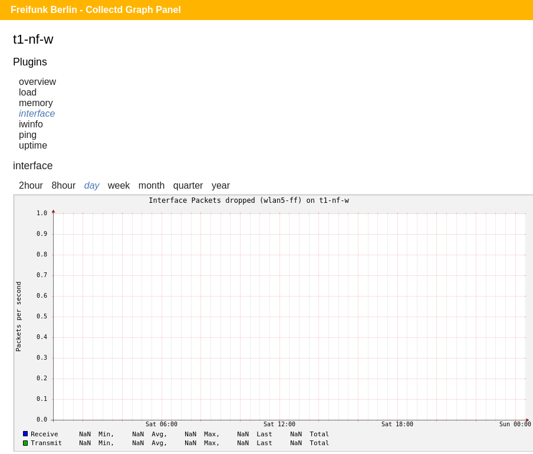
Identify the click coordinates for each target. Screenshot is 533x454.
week (119, 185)
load (28, 92)
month (151, 185)
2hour (31, 185)
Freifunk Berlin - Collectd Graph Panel (96, 10)
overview (37, 82)
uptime (33, 145)
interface (37, 113)
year (221, 185)
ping (28, 135)
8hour (63, 185)
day (92, 185)
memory (36, 103)
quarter (188, 185)
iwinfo (31, 124)
